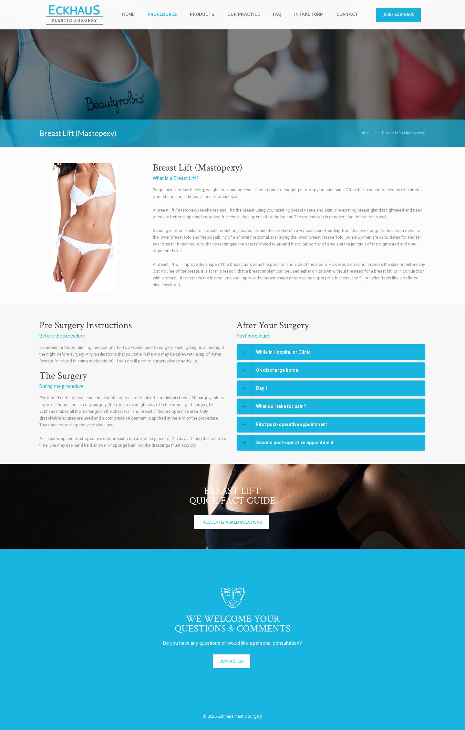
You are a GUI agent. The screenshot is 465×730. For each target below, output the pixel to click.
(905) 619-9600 (398, 14)
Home (363, 132)
